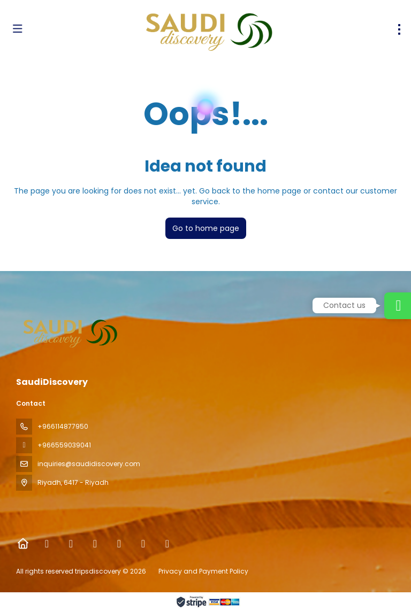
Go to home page (205, 228)
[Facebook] (47, 543)
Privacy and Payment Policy (203, 571)
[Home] (22, 543)
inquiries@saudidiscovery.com (88, 463)
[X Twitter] (71, 543)
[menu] (399, 29)
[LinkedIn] (167, 543)
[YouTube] (143, 543)
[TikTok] (119, 543)
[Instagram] (95, 543)
